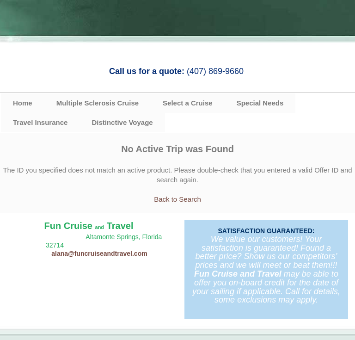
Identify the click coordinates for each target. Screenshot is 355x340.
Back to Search (177, 199)
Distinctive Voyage (122, 122)
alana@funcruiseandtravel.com (99, 253)
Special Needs (260, 103)
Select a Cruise (188, 103)
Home (22, 103)
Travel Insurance (40, 122)
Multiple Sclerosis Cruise (97, 103)
